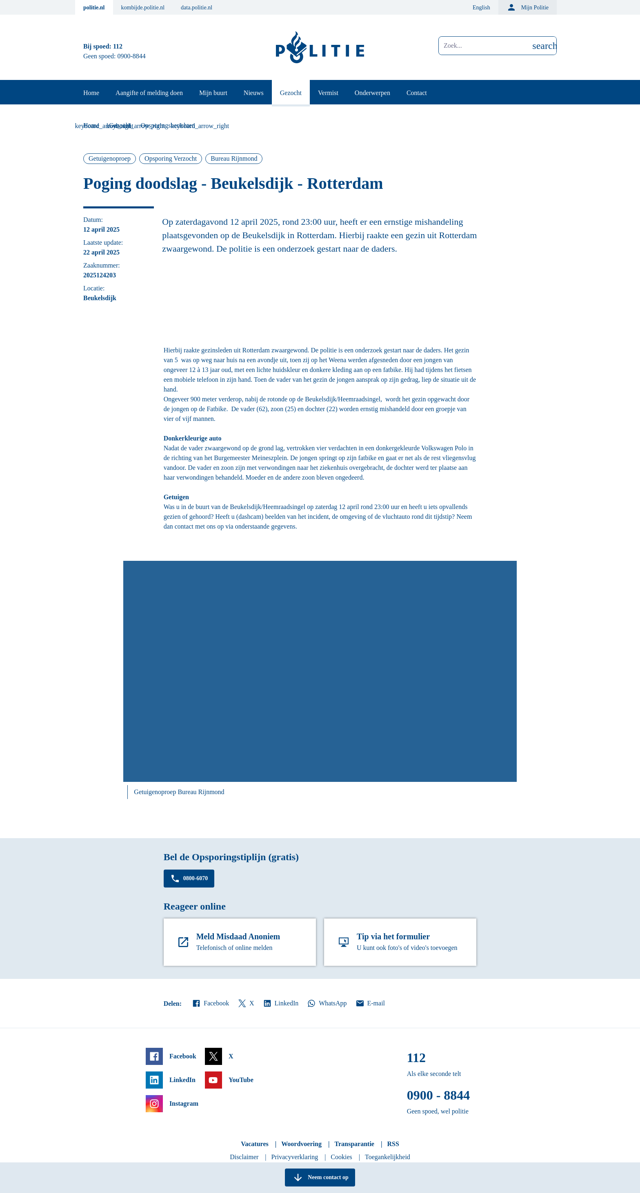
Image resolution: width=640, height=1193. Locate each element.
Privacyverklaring (294, 1156)
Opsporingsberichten (167, 125)
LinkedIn (280, 1003)
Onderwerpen (372, 92)
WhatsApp (327, 1003)
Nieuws (254, 92)
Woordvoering (301, 1143)
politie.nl (94, 7)
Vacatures (255, 1143)
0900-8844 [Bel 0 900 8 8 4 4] (132, 56)
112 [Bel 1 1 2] (117, 46)
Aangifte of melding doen (149, 92)
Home (91, 92)
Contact (417, 92)
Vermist (328, 92)
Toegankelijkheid (387, 1156)
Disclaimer (244, 1156)
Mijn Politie (528, 7)
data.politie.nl (196, 7)
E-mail (370, 1003)
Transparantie (354, 1143)
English (481, 7)
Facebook (210, 1003)
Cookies (341, 1156)
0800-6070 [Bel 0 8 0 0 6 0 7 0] (189, 878)
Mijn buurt (213, 92)
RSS (393, 1143)
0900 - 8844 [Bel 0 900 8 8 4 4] (438, 1095)
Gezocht (291, 92)
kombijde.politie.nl (143, 7)
